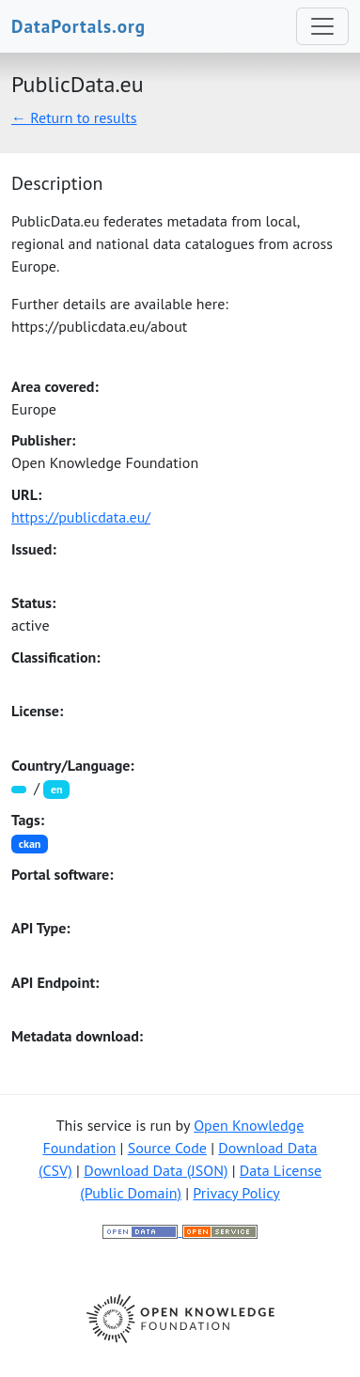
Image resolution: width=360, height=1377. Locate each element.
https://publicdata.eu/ (80, 517)
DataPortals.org (78, 26)
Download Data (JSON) (155, 1170)
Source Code (167, 1147)
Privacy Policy (236, 1192)
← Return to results (74, 117)
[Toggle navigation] (322, 26)
